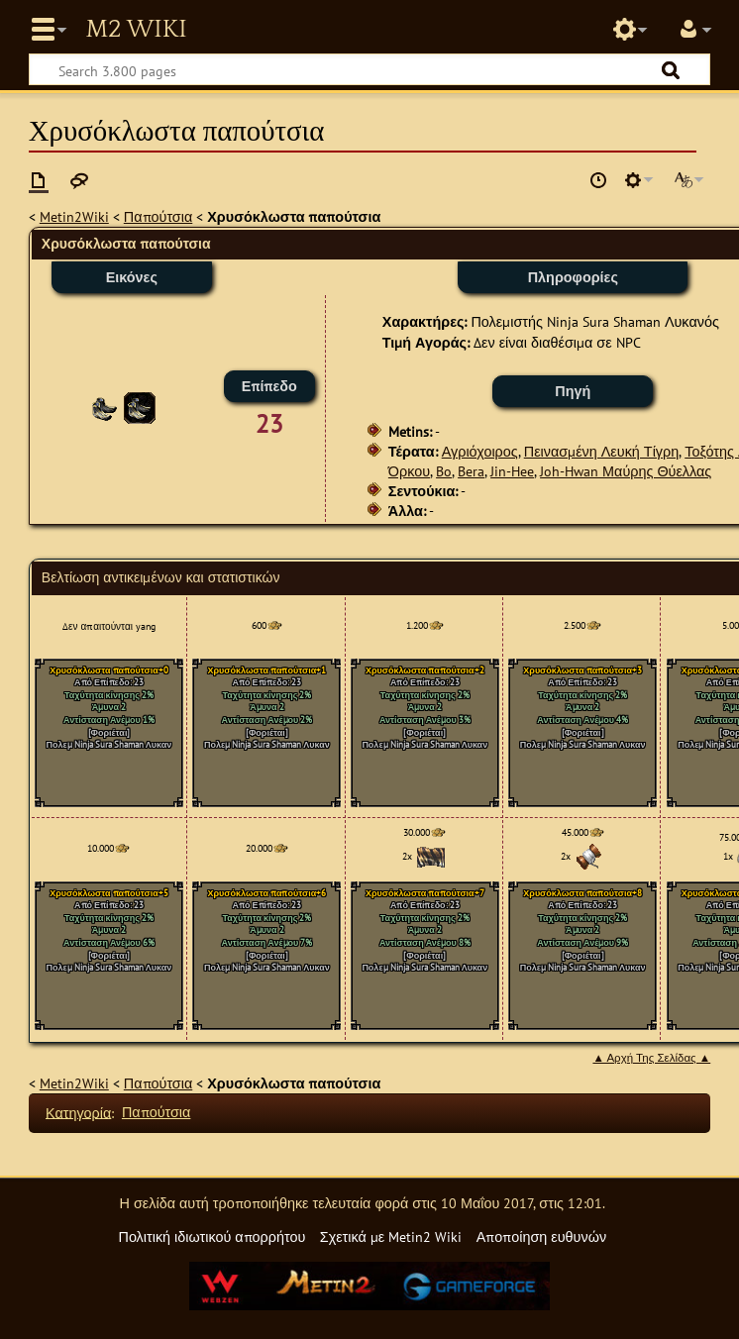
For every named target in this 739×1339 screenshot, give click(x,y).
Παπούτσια (158, 216)
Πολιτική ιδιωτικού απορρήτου (211, 1236)
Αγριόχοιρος (480, 451)
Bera (471, 471)
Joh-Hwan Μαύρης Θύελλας (625, 471)
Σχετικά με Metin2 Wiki (391, 1236)
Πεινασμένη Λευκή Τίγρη (601, 451)
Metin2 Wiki (135, 30)
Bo (444, 471)
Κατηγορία (78, 1111)
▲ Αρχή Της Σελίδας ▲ (651, 1058)
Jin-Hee (512, 471)
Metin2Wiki (74, 216)
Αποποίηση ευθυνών (541, 1236)
